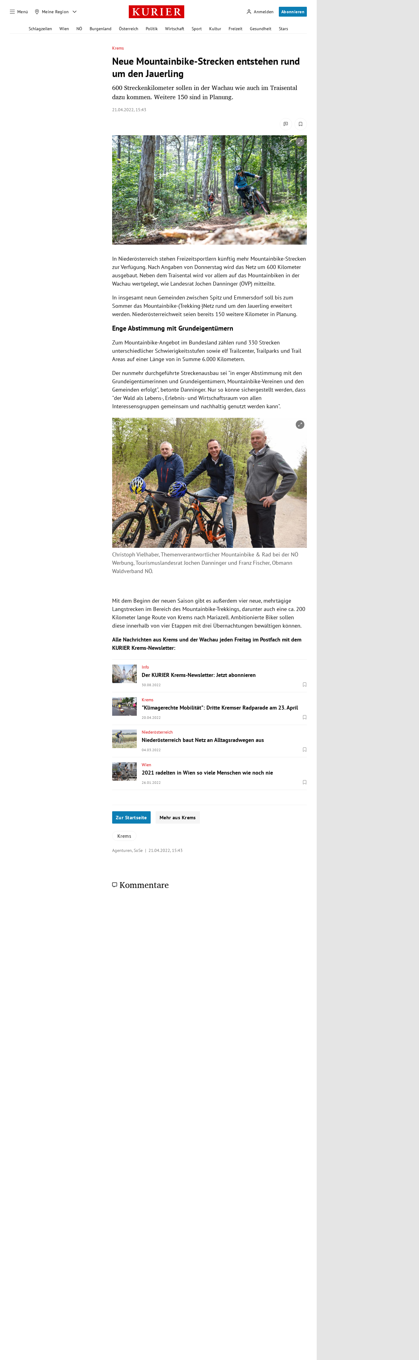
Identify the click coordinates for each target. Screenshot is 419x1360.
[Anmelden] (260, 12)
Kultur (215, 28)
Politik (152, 28)
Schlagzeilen (40, 28)
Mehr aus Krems (178, 817)
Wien (64, 28)
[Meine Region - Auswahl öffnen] (74, 11)
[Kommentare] (286, 124)
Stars (283, 28)
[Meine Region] (51, 12)
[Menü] (19, 12)
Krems (118, 48)
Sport (197, 28)
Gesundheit (260, 28)
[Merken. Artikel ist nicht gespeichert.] (301, 124)
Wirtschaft (174, 28)
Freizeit (235, 28)
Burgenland (101, 28)
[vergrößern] (300, 142)
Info (145, 667)
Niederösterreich (157, 732)
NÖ (79, 28)
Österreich (128, 28)
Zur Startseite (131, 817)
